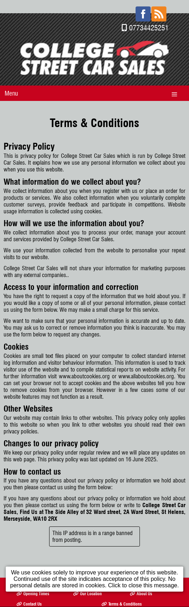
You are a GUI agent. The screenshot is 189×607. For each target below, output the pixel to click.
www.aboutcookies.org (84, 363)
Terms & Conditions (121, 590)
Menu (11, 80)
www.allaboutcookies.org (146, 363)
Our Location (87, 580)
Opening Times (32, 580)
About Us (141, 580)
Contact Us (29, 590)
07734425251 (149, 14)
